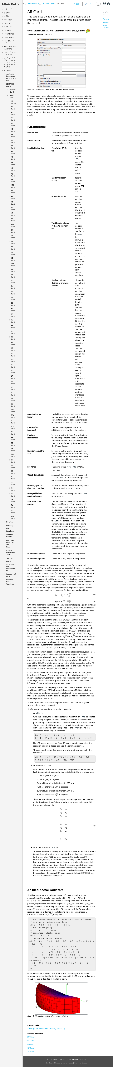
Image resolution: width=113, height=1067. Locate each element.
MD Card (13, 410)
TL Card (13, 506)
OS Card (13, 433)
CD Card (13, 242)
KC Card (13, 343)
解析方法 (9, 34)
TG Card (30, 1051)
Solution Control (9, 535)
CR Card (13, 276)
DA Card (13, 287)
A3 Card (13, 124)
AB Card (13, 147)
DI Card (13, 292)
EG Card (30, 1044)
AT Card (13, 214)
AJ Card (13, 174)
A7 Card (13, 141)
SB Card (13, 472)
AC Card (13, 152)
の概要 (8, 20)
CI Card (13, 259)
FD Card (13, 315)
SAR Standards (10, 530)
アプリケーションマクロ (10, 53)
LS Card (13, 394)
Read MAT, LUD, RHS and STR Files (10, 543)
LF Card (13, 377)
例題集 (6, 16)
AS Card (13, 208)
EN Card (13, 309)
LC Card (13, 360)
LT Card (13, 399)
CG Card (13, 253)
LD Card (13, 366)
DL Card (13, 298)
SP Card (13, 500)
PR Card (13, 444)
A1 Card (13, 113)
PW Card (13, 455)
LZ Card (13, 405)
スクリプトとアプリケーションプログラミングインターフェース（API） (9, 62)
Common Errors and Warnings (10, 581)
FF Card (13, 326)
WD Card (13, 517)
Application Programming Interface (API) (11, 77)
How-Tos (9, 522)
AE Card (13, 158)
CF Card (13, 248)
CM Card (13, 264)
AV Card (13, 219)
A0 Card (13, 107)
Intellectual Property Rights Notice (59, 1063)
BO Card (13, 231)
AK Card (13, 180)
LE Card (13, 371)
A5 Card (13, 130)
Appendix (7, 70)
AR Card (13, 203)
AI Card (13, 169)
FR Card (13, 332)
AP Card (13, 197)
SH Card (13, 489)
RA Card (13, 461)
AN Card (13, 191)
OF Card (13, 421)
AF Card (13, 163)
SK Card (13, 495)
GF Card (13, 338)
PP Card (13, 438)
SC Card (13, 477)
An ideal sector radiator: (106, 25)
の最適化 (9, 37)
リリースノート (9, 9)
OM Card (13, 427)
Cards (10, 85)
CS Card (13, 281)
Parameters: (107, 19)
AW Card (13, 225)
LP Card (13, 388)
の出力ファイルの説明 (10, 47)
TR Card (13, 511)
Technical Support (81, 1063)
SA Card (13, 466)
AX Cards (13, 102)
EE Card (13, 304)
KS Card (13, 349)
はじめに (7, 12)
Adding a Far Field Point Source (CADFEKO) (46, 1028)
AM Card (13, 186)
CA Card (13, 236)
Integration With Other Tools (10, 552)
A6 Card (13, 135)
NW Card (13, 416)
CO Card (13, 270)
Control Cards (12, 96)
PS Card (13, 449)
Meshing (9, 525)
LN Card (13, 382)
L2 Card (13, 354)
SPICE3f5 (9, 558)
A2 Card (13, 119)
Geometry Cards (12, 91)
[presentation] (73, 459)
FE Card (13, 321)
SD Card (13, 483)
